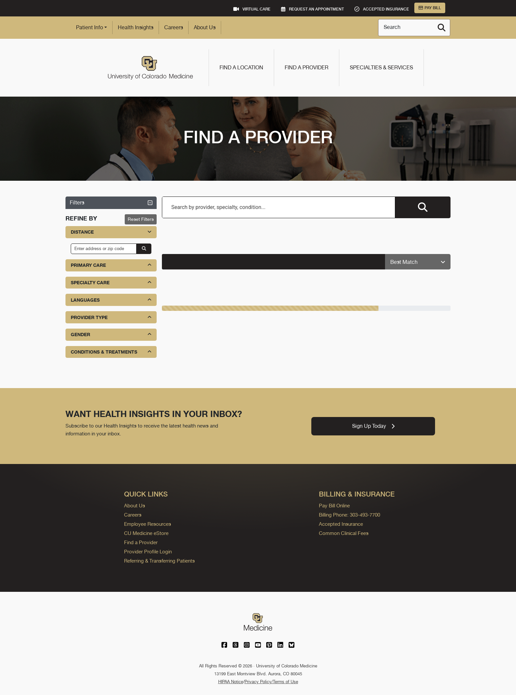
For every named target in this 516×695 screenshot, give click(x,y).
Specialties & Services (381, 67)
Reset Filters (141, 219)
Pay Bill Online (334, 505)
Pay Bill (430, 8)
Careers (173, 27)
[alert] (274, 261)
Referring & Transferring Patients (159, 561)
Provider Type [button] (111, 317)
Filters (111, 202)
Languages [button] (111, 300)
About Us (205, 27)
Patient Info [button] (89, 27)
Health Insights (135, 27)
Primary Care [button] (111, 265)
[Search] (441, 27)
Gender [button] (111, 334)
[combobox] (278, 207)
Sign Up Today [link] (373, 426)
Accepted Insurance (341, 524)
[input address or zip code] (104, 248)
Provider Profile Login (148, 551)
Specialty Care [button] (111, 282)
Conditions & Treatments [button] (111, 352)
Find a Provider (306, 67)
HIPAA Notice (230, 681)
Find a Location (241, 67)
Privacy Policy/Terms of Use (271, 681)
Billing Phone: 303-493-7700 (349, 515)
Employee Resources (147, 524)
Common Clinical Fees (344, 533)
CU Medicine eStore (146, 533)
